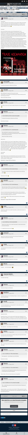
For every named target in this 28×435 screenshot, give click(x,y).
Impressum (10, 427)
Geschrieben (8, 18)
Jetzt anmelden (14, 406)
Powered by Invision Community (14, 429)
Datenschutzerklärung (16, 427)
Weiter (23, 14)
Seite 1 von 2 (14, 14)
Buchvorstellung (12, 10)
